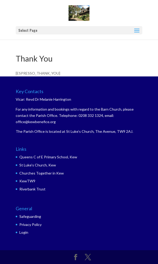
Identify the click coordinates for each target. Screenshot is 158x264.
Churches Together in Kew (41, 173)
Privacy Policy (30, 224)
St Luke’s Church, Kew (37, 165)
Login (23, 232)
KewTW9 (27, 181)
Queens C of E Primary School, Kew (48, 157)
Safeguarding (30, 216)
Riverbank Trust (32, 189)
